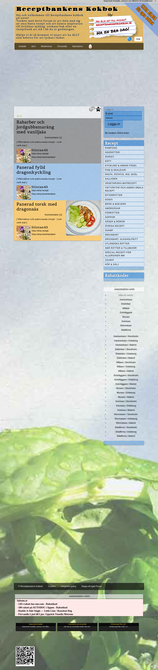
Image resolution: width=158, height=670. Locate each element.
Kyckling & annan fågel (121, 165)
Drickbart (112, 235)
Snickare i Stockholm (126, 401)
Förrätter (112, 213)
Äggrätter (112, 152)
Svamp (109, 230)
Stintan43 (39, 150)
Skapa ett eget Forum (91, 586)
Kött (108, 161)
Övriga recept (115, 226)
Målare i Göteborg (126, 366)
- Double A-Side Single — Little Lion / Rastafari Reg (43, 611)
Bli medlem (110, 133)
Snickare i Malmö (126, 410)
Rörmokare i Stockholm (126, 414)
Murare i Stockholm (126, 388)
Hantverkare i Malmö (126, 345)
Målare (125, 308)
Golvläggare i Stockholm (126, 375)
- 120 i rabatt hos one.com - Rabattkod (36, 604)
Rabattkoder (116, 275)
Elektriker (126, 303)
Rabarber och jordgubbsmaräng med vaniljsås (35, 127)
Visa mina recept (39, 153)
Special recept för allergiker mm (118, 254)
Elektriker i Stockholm (126, 349)
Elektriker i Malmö (126, 358)
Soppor (110, 217)
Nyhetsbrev (77, 46)
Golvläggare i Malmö (126, 384)
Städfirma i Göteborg (126, 431)
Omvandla (62, 46)
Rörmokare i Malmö (126, 423)
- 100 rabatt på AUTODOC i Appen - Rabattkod (41, 607)
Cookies (52, 586)
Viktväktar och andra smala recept (124, 189)
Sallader (111, 179)
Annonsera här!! (79, 596)
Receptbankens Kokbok (67, 9)
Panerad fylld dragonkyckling (34, 170)
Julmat (109, 260)
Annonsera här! (124, 289)
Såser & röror (115, 221)
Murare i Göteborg (126, 392)
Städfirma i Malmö (126, 436)
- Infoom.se (21, 600)
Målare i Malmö (126, 371)
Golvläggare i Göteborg (126, 379)
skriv (33, 46)
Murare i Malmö (126, 397)
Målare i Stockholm (126, 362)
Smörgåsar (112, 208)
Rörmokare (126, 325)
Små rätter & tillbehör (121, 248)
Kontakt (22, 46)
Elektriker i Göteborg (126, 353)
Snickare (126, 321)
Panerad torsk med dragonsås (37, 207)
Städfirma (126, 330)
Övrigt (109, 157)
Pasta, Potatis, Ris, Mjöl (121, 174)
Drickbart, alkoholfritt (121, 239)
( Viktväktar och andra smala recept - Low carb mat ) (39, 144)
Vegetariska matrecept (121, 183)
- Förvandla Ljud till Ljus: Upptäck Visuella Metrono (44, 614)
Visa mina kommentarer (43, 157)
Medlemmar (46, 46)
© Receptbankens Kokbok (30, 586)
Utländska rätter (117, 243)
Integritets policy (68, 586)
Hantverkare (126, 299)
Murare (125, 317)
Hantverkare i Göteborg (126, 340)
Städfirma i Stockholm (126, 427)
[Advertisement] (79, 77)
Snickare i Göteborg (126, 405)
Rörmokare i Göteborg (126, 418)
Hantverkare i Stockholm (125, 336)
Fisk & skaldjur (115, 170)
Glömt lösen (123, 133)
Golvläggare (126, 312)
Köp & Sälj (112, 264)
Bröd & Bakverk (115, 204)
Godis (109, 199)
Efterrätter (113, 195)
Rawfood (111, 148)
